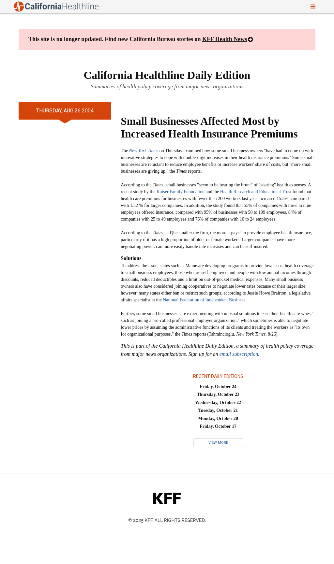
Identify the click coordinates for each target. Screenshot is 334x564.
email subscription (239, 354)
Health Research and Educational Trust (256, 191)
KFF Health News (224, 39)
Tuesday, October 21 (218, 410)
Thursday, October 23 (218, 394)
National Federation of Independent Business (204, 299)
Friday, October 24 (218, 386)
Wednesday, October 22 (218, 402)
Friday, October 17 (218, 426)
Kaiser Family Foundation (181, 191)
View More (218, 443)
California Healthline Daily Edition (167, 75)
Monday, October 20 (218, 418)
